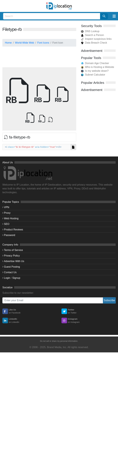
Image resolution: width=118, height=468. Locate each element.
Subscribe (109, 300)
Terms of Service (13, 250)
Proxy (7, 212)
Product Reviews (13, 229)
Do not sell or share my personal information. (59, 341)
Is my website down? (97, 70)
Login (7, 278)
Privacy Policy (12, 255)
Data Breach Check (94, 42)
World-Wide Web (24, 42)
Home (8, 42)
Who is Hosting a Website (99, 67)
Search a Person (92, 35)
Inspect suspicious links (96, 39)
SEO (6, 224)
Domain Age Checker (97, 63)
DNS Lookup (90, 31)
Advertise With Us (14, 261)
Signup (16, 278)
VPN (6, 207)
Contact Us (10, 272)
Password (9, 235)
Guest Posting (12, 266)
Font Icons (43, 42)
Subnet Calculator (95, 74)
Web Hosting (11, 218)
